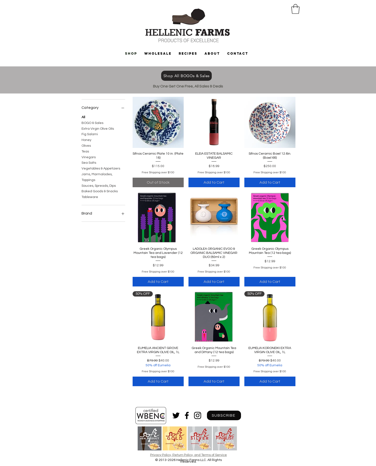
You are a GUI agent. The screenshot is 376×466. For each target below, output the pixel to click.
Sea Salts (89, 162)
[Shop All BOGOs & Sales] (186, 76)
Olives (86, 145)
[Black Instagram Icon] (197, 415)
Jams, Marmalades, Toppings (97, 177)
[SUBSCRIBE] (224, 415)
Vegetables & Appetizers (101, 168)
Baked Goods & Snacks (100, 191)
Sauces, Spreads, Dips (99, 185)
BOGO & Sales (92, 122)
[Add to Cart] (214, 182)
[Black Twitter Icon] (176, 415)
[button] (295, 9)
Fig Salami (90, 134)
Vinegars (89, 157)
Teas (85, 151)
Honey (86, 139)
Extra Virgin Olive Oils (98, 128)
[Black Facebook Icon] (187, 415)
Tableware (90, 196)
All (83, 117)
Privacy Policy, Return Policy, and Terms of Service (188, 455)
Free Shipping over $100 (158, 172)
